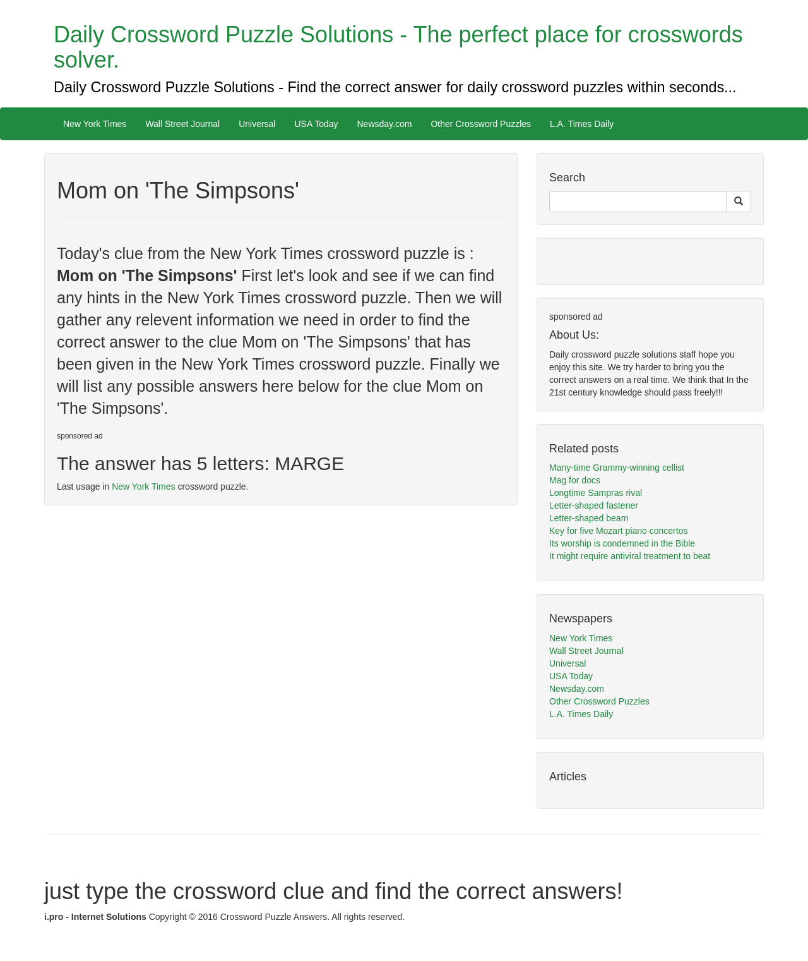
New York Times (94, 124)
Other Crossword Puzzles (481, 124)
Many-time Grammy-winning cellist (616, 467)
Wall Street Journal (182, 124)
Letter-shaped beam (588, 518)
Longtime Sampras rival (595, 493)
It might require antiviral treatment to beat (629, 556)
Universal (257, 124)
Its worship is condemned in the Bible (622, 543)
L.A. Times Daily (582, 124)
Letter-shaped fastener (593, 505)
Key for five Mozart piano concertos (618, 531)
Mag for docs (574, 480)
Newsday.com (384, 124)
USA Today (316, 124)
